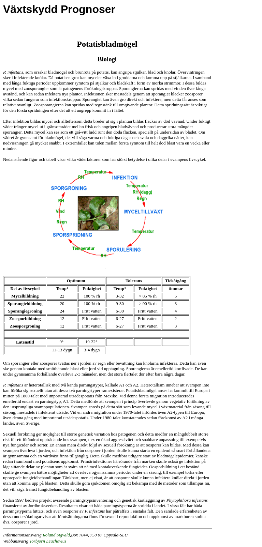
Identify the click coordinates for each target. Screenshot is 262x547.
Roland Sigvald (56, 534)
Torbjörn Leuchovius (47, 541)
